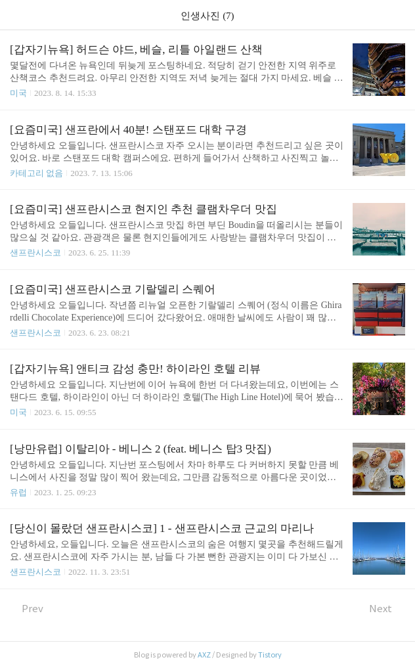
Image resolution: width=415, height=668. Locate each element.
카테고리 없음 (36, 173)
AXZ (204, 654)
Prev (26, 608)
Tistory (270, 654)
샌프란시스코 (35, 252)
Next (387, 608)
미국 (18, 93)
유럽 (18, 492)
